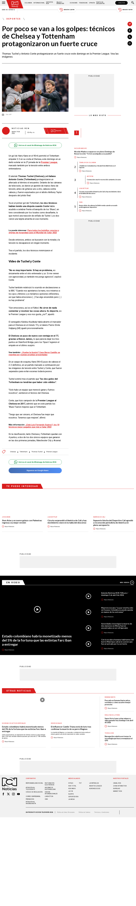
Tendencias (83, 3)
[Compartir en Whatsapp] (130, 43)
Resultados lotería (112, 713)
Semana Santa (110, 696)
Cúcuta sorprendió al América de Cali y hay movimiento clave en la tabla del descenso (100, 192)
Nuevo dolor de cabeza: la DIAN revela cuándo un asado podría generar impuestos (98, 206)
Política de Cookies (84, 811)
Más (127, 581)
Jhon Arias (6, 516)
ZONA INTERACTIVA (120, 784)
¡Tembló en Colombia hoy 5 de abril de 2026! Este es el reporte (97, 166)
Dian (80, 202)
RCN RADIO (72, 787)
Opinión (92, 3)
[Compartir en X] (130, 37)
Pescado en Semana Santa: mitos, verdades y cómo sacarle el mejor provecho (118, 701)
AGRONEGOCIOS (94, 787)
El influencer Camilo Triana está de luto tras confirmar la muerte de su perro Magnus (71, 726)
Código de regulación (34, 790)
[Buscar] (132, 3)
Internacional (39, 3)
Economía (73, 3)
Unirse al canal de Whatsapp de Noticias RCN (35, 145)
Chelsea (13, 450)
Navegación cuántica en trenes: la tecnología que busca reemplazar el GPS (118, 737)
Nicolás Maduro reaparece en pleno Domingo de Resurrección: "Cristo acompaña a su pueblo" (94, 153)
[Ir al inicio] (15, 4)
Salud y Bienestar (60, 2)
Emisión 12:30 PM (67, 9)
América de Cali (99, 516)
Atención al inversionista (31, 801)
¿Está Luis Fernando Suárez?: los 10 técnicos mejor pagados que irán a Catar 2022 (34, 424)
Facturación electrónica (49, 782)
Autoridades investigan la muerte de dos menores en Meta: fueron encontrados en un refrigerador (116, 624)
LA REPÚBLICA (94, 782)
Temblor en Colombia (87, 162)
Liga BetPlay (84, 188)
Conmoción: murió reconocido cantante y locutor (104, 179)
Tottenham (23, 450)
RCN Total (72, 784)
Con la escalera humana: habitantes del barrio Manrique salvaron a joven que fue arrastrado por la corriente (117, 640)
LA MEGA (71, 798)
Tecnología (109, 731)
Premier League (51, 450)
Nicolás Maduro (80, 148)
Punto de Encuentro (100, 2)
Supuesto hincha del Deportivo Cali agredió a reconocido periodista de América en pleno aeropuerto (113, 521)
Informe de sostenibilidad (50, 787)
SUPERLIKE (116, 787)
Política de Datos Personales (66, 811)
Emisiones (8, 10)
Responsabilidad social (34, 782)
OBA (46, 798)
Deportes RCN (49, 2)
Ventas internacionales (51, 791)
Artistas (90, 176)
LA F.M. (70, 790)
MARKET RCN (117, 790)
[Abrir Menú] (3, 3)
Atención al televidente (30, 787)
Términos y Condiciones (101, 811)
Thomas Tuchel (36, 450)
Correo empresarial (33, 795)
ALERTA (71, 792)
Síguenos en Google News (35, 469)
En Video (13, 581)
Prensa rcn (30, 798)
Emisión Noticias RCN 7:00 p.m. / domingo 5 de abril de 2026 (114, 592)
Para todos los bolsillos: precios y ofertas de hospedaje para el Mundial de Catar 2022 (34, 231)
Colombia (28, 3)
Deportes (14, 19)
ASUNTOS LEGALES (95, 784)
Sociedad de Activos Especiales (14, 722)
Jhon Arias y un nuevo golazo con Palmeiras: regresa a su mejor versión (22, 520)
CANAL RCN (121, 3)
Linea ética (49, 795)
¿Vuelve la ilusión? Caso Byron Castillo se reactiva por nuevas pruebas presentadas (34, 352)
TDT (80, 782)
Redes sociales (56, 722)
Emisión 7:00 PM (125, 9)
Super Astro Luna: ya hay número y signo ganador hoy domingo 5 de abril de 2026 (119, 719)
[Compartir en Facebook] (130, 30)
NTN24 (70, 782)
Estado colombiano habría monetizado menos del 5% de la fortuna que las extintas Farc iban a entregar (37, 639)
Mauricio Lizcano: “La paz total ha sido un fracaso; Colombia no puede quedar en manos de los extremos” (117, 608)
